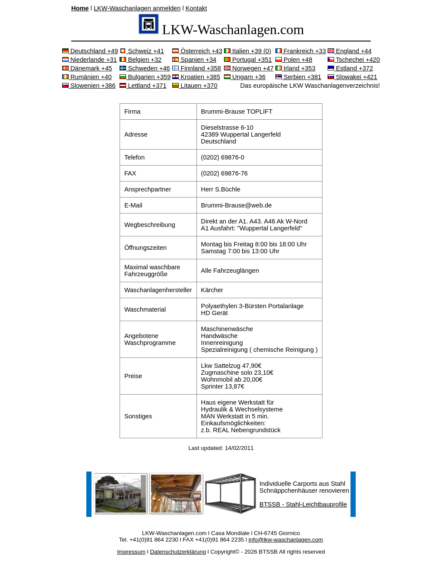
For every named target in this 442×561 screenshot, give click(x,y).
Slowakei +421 (352, 76)
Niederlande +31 (89, 59)
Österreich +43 (197, 51)
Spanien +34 (194, 59)
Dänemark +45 (87, 68)
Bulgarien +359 (145, 76)
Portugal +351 (248, 59)
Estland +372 (350, 68)
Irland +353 (295, 68)
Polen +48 (294, 59)
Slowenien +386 (89, 85)
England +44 (350, 51)
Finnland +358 (196, 68)
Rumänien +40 (87, 76)
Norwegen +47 (249, 68)
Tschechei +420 (354, 59)
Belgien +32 (140, 59)
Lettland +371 (143, 85)
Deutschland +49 (90, 51)
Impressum (131, 551)
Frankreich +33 (300, 51)
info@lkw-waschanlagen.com (286, 539)
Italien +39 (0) (247, 51)
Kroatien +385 (196, 76)
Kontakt (196, 8)
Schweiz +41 (142, 51)
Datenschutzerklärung (178, 551)
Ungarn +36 (244, 76)
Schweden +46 (145, 68)
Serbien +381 (298, 76)
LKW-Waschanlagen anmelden (137, 8)
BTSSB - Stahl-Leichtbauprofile (303, 504)
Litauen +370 (194, 85)
